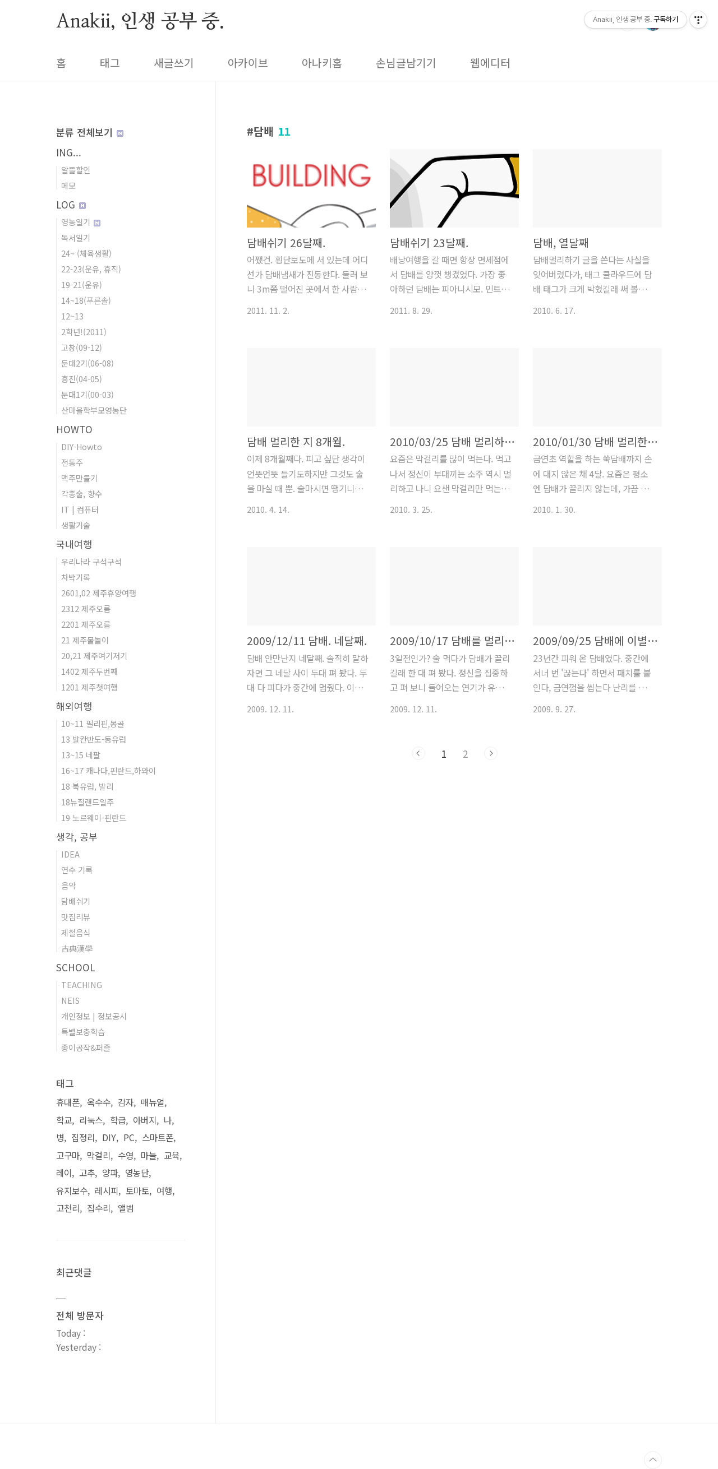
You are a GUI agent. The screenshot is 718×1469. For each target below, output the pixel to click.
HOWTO (74, 429)
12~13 (72, 316)
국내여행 (74, 544)
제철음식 (75, 932)
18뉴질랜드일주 (87, 802)
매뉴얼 (152, 1102)
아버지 (145, 1120)
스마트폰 (157, 1137)
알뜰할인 (75, 169)
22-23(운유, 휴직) (91, 269)
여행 (164, 1190)
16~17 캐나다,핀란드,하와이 (108, 770)
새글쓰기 (174, 63)
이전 (418, 753)
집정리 (83, 1137)
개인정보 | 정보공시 (94, 1016)
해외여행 (74, 706)
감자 (126, 1102)
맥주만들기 (79, 478)
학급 (118, 1120)
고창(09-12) (81, 347)
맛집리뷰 (75, 917)
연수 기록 (77, 869)
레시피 (106, 1190)
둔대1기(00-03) (87, 394)
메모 (68, 185)
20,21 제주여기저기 (94, 655)
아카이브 (248, 63)
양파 (110, 1172)
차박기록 (75, 577)
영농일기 (80, 222)
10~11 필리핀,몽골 (93, 723)
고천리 (68, 1208)
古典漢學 (77, 948)
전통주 (72, 462)
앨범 (126, 1208)
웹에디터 (490, 63)
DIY (109, 1137)
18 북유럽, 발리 (87, 786)
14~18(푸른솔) (86, 300)
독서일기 (75, 237)
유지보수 (72, 1190)
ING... (68, 152)
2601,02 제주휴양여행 (98, 593)
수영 (126, 1155)
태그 (110, 63)
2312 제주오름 (86, 608)
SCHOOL (75, 967)
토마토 (137, 1190)
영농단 (137, 1172)
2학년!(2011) (84, 331)
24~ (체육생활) (86, 253)
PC (129, 1137)
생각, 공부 (77, 837)
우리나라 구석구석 (91, 561)
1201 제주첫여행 (89, 687)
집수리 (99, 1208)
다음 (491, 753)
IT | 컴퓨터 (80, 509)
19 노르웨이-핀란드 (93, 817)
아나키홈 (322, 63)
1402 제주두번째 (89, 671)
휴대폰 (68, 1102)
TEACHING (81, 984)
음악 (68, 885)
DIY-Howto (81, 446)
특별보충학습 (83, 1031)
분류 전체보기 (89, 132)
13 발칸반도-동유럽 (93, 739)
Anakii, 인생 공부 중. (140, 22)
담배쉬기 (75, 901)
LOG (71, 204)
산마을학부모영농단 (94, 410)
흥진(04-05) (81, 378)
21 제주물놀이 (85, 640)
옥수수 (99, 1102)
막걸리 (99, 1155)
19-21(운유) (81, 284)
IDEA (70, 854)
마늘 (149, 1155)
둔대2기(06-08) (87, 363)
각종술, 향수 (81, 493)
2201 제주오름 (86, 624)
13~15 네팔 (80, 755)
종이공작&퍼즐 (86, 1047)
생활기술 (75, 525)
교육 (172, 1155)
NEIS (70, 1000)
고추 (87, 1172)
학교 (64, 1120)
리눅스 (91, 1120)
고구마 (68, 1155)
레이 (64, 1172)
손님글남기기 (406, 63)
